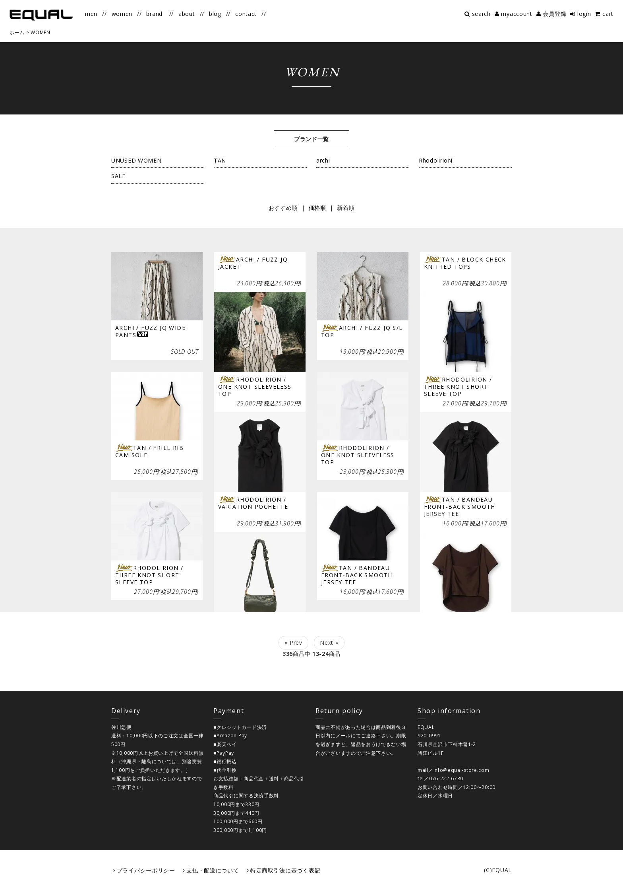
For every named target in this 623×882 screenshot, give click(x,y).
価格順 (317, 207)
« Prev (293, 642)
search (481, 13)
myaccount (516, 13)
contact (246, 13)
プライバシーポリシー (146, 870)
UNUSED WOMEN (136, 160)
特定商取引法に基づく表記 (285, 870)
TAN (220, 160)
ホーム (17, 32)
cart (607, 13)
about (186, 13)
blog (215, 13)
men (91, 13)
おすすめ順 (283, 207)
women (122, 13)
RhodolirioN (436, 160)
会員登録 (554, 13)
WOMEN (40, 32)
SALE (118, 176)
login (584, 13)
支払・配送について (212, 870)
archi (323, 160)
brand (154, 13)
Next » (329, 642)
